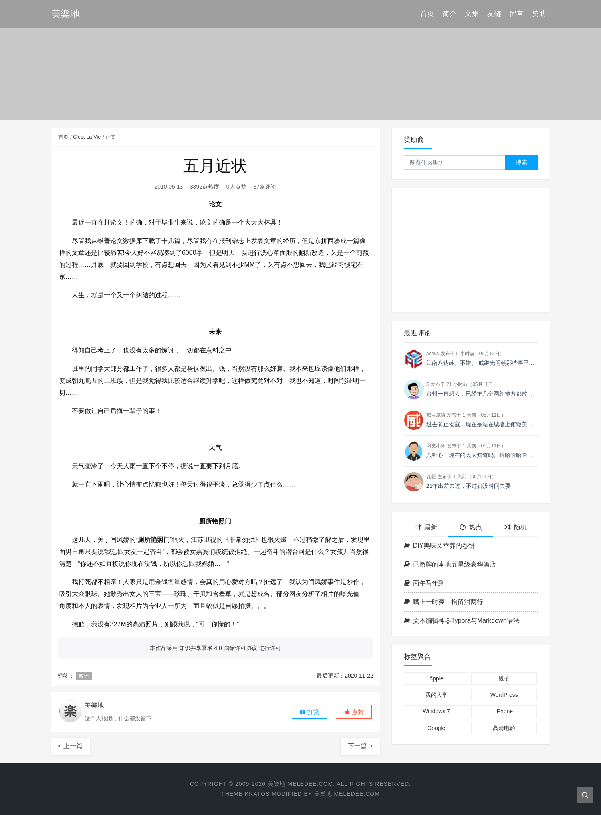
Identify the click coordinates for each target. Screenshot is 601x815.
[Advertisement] (471, 250)
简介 (449, 14)
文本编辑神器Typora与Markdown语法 (462, 620)
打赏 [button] (309, 711)
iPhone (504, 711)
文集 (472, 14)
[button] (354, 712)
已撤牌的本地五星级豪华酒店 (450, 564)
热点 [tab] (471, 527)
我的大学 (436, 695)
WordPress (504, 695)
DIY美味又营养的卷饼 (439, 545)
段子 (504, 678)
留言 (517, 14)
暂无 (84, 676)
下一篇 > (360, 746)
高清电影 (504, 728)
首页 (427, 14)
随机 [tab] (515, 527)
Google (436, 728)
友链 (494, 14)
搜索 (522, 162)
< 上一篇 (70, 746)
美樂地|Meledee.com (347, 794)
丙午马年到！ (427, 583)
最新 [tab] (426, 527)
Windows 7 (436, 711)
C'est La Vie (87, 137)
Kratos (257, 794)
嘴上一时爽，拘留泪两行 (443, 601)
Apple (436, 678)
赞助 (539, 14)
